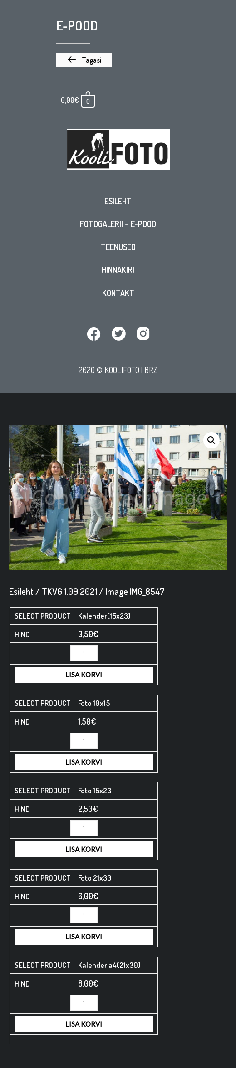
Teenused (118, 247)
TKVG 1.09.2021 (69, 591)
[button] (84, 60)
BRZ (150, 369)
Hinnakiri (118, 270)
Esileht (118, 201)
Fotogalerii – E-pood (118, 224)
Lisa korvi (83, 674)
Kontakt (118, 293)
